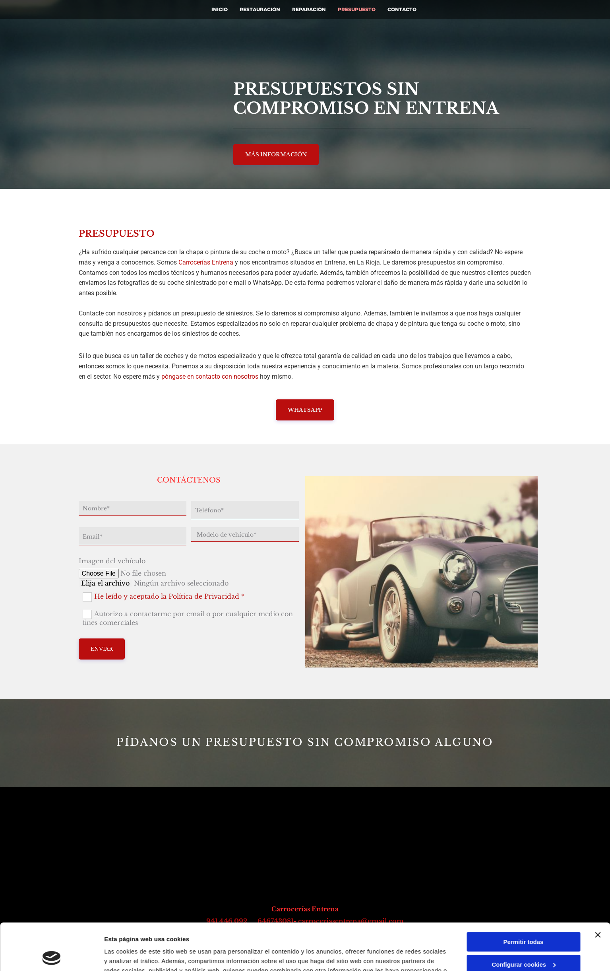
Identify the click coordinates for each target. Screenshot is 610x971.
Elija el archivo (105, 583)
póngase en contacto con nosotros (209, 376)
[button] (276, 154)
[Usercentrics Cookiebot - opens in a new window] (51, 955)
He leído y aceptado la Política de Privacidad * (169, 596)
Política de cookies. (337, 933)
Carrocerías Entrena (205, 262)
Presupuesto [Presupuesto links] (357, 9)
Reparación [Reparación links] (309, 9)
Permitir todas (523, 895)
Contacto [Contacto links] (401, 9)
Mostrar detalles (127, 955)
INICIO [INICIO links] (219, 9)
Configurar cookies (524, 917)
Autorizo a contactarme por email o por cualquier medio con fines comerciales (188, 618)
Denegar (523, 940)
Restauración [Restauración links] (260, 9)
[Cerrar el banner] (597, 888)
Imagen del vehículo (112, 561)
